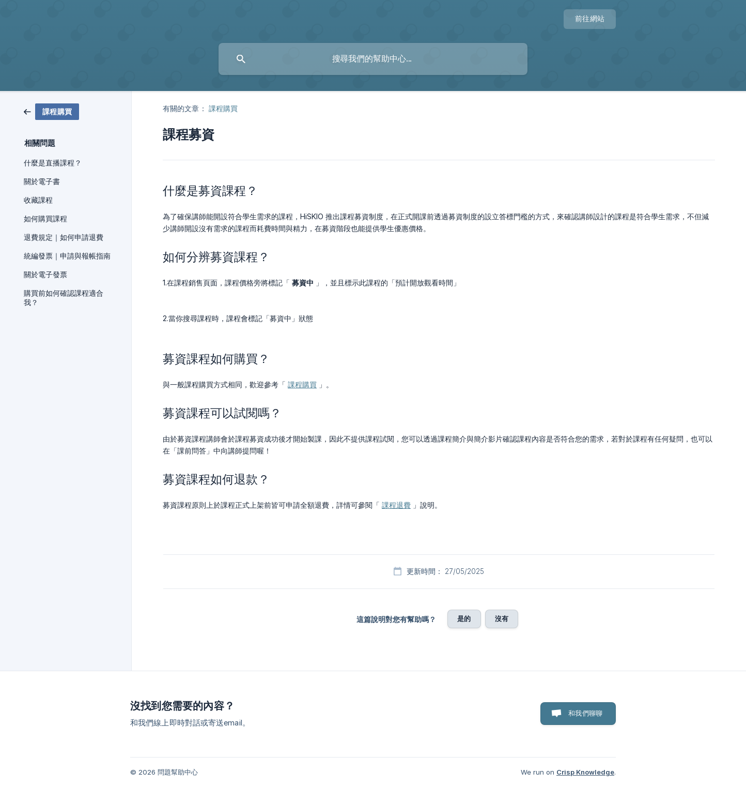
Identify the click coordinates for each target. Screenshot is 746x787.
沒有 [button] (501, 618)
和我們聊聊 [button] (585, 713)
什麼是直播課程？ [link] (53, 163)
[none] (590, 19)
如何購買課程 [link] (45, 219)
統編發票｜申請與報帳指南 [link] (67, 256)
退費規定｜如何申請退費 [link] (63, 237)
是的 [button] (464, 618)
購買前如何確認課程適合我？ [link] (63, 298)
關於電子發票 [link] (45, 274)
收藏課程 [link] (38, 200)
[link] (51, 111)
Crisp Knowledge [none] (585, 772)
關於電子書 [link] (42, 181)
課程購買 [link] (223, 108)
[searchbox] (373, 59)
